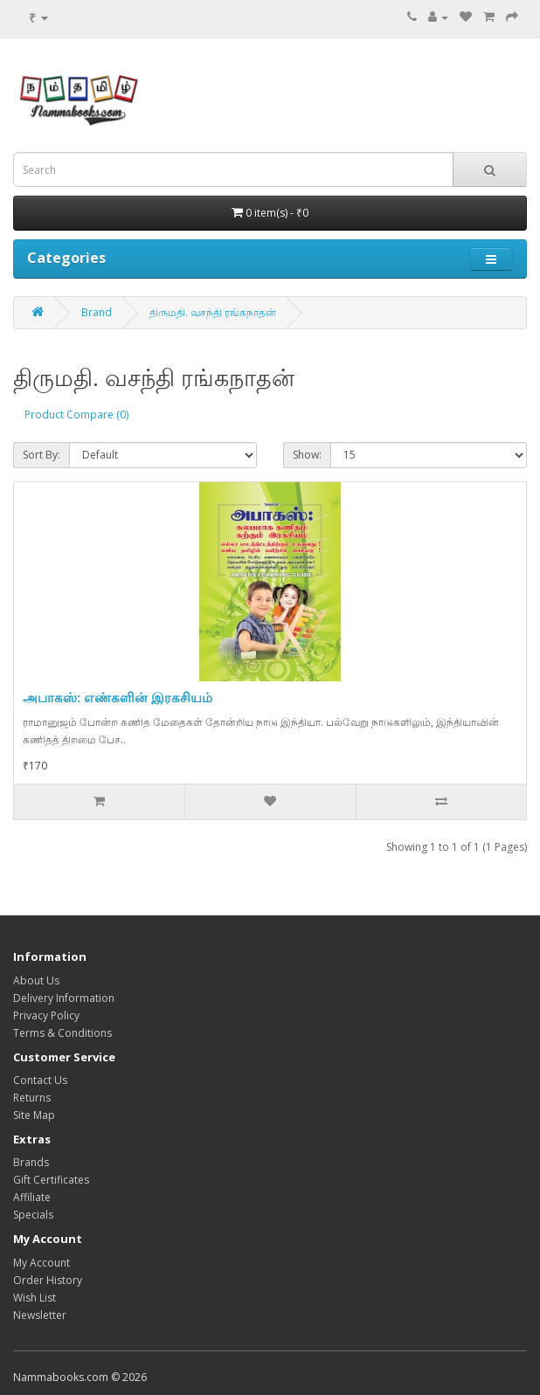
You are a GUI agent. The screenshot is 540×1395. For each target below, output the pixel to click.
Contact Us (40, 1080)
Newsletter (39, 1315)
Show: (307, 454)
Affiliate (32, 1197)
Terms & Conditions (62, 1033)
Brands (31, 1162)
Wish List (34, 1297)
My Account (41, 1262)
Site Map (34, 1115)
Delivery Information (63, 998)
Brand (96, 312)
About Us (36, 980)
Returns (32, 1097)
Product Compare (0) (76, 414)
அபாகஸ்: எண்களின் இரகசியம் (117, 697)
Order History (47, 1280)
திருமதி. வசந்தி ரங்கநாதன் (212, 312)
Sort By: (41, 454)
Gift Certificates (51, 1179)
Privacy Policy (46, 1015)
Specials (33, 1214)
